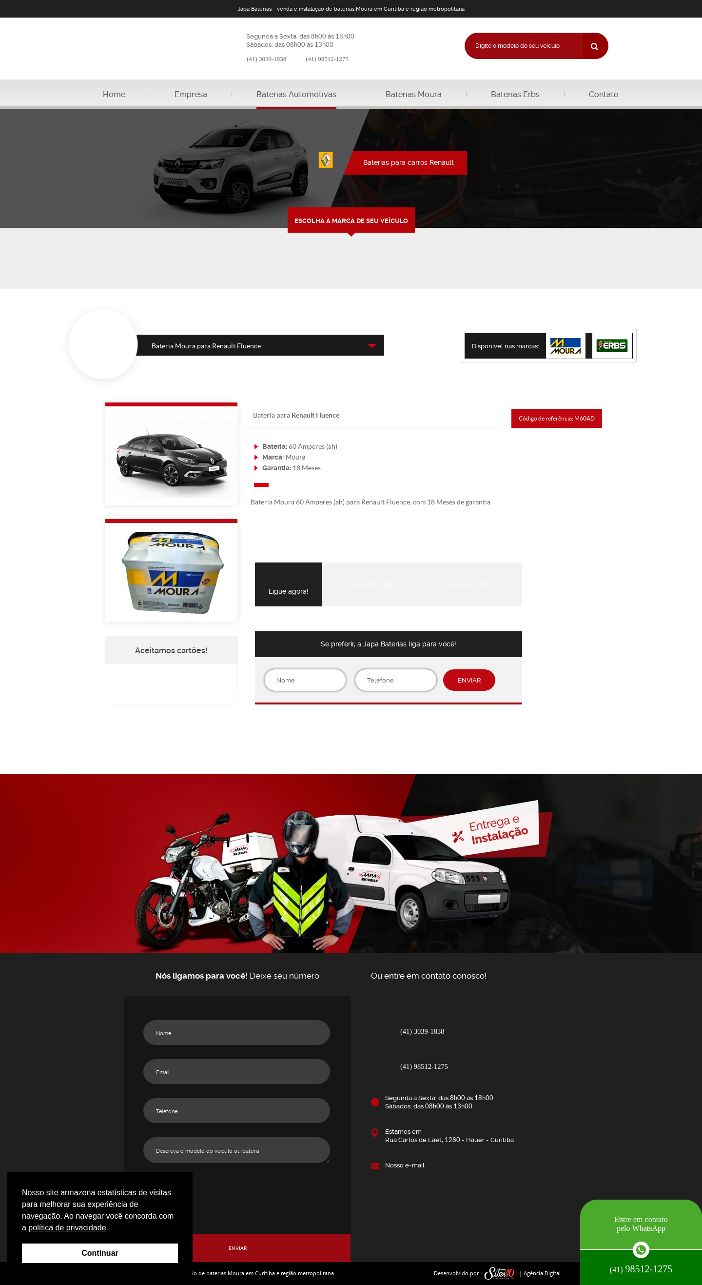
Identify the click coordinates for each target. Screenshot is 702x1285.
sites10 (499, 1273)
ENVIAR (469, 680)
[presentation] (388, 728)
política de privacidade (67, 1228)
